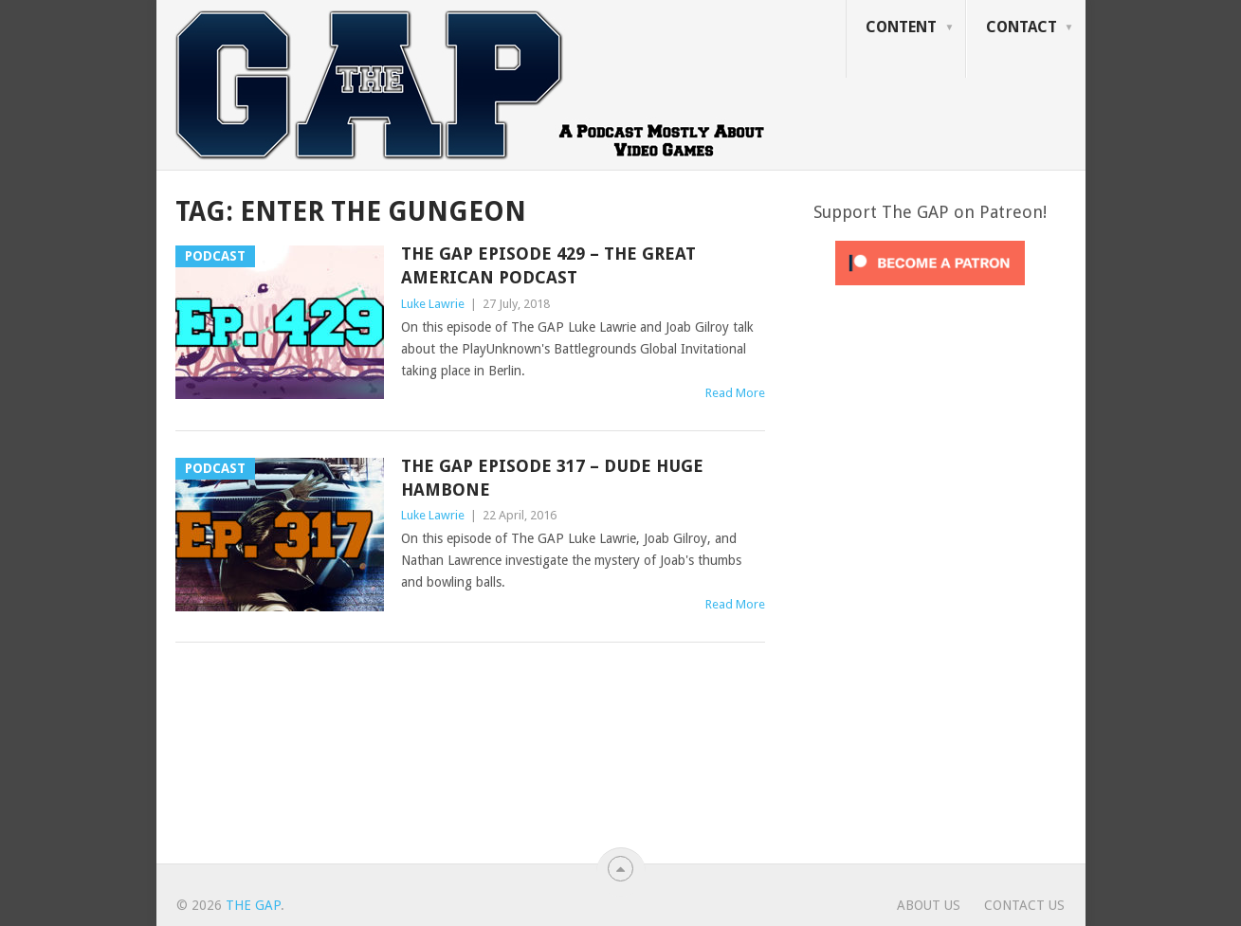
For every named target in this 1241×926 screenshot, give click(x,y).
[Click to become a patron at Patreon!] (930, 290)
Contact (1021, 27)
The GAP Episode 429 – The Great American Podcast (548, 265)
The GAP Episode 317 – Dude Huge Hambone (552, 477)
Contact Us (1024, 905)
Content (901, 27)
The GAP (253, 905)
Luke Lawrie (433, 304)
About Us (928, 905)
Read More (735, 393)
